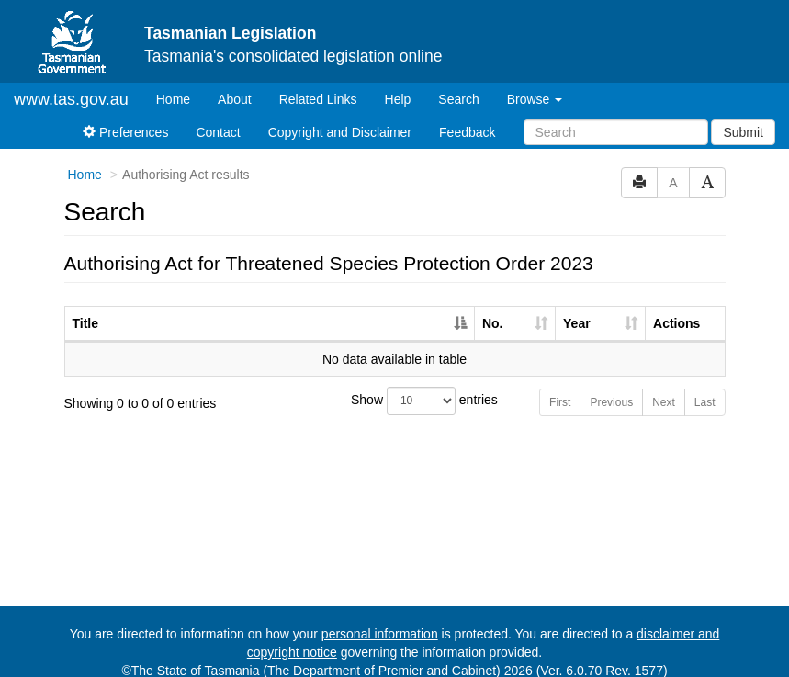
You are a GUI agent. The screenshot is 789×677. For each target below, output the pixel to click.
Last (705, 386)
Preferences (125, 116)
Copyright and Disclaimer (339, 116)
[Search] (616, 117)
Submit (743, 116)
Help (398, 83)
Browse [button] (535, 83)
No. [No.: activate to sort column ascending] (492, 307)
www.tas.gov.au (71, 83)
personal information (379, 618)
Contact (218, 116)
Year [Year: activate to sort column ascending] (577, 307)
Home (180, 82)
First (559, 386)
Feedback (467, 116)
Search (458, 83)
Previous (611, 386)
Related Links (318, 83)
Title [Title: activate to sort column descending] (86, 307)
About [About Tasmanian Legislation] (235, 83)
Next (663, 386)
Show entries (394, 385)
